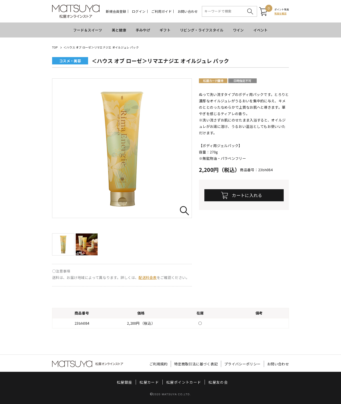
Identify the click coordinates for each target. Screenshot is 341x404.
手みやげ (143, 29)
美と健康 (119, 29)
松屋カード (149, 382)
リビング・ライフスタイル (202, 29)
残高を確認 (280, 13)
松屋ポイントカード (183, 382)
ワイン (238, 29)
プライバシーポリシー (242, 363)
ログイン (138, 11)
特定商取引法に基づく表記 (196, 363)
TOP (55, 47)
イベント (260, 29)
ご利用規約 (158, 363)
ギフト (165, 29)
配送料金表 (148, 277)
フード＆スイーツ (87, 29)
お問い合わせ (188, 11)
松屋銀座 (124, 382)
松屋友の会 (218, 382)
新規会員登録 (116, 11)
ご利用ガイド (161, 11)
